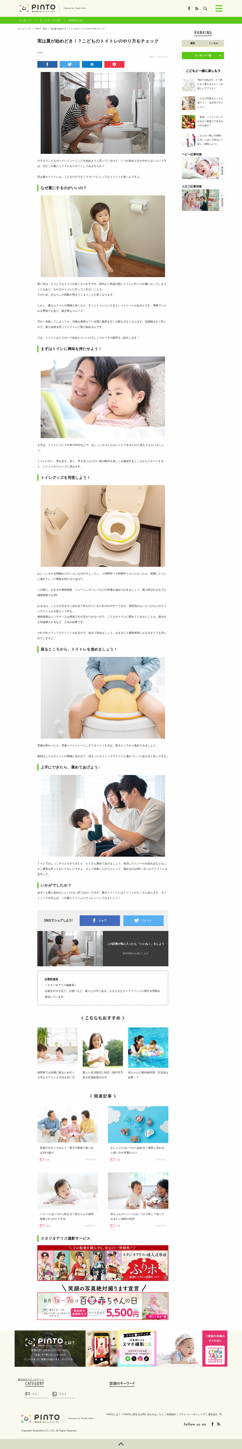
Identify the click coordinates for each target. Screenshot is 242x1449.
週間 (192, 43)
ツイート (146, 920)
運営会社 (212, 1414)
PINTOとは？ (76, 20)
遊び (41, 52)
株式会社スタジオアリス (31, 1379)
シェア (103, 920)
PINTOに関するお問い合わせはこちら (144, 1414)
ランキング (25, 20)
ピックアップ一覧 (50, 20)
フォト (63, 1394)
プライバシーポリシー (190, 1414)
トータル (213, 43)
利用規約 (171, 1414)
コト (34, 1394)
